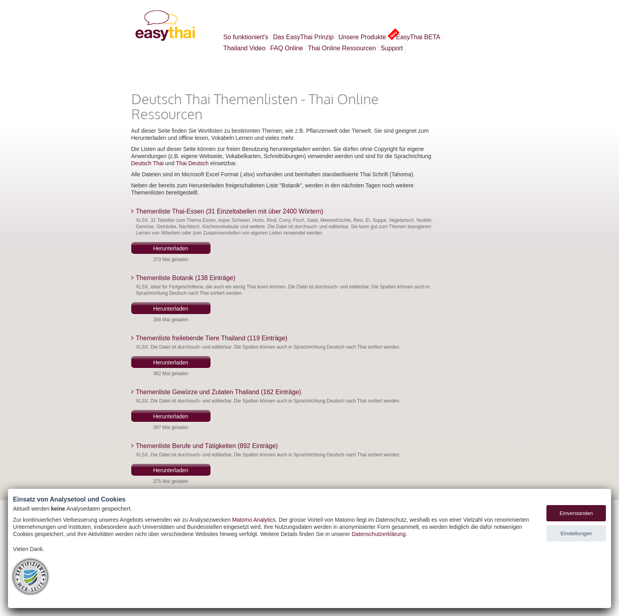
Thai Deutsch (192, 163)
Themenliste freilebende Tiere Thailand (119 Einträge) (211, 338)
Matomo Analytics (254, 520)
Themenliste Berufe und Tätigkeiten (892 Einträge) (207, 445)
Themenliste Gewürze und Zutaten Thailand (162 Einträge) (218, 392)
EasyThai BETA (417, 36)
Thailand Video (244, 48)
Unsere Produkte (362, 37)
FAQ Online (286, 48)
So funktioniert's (245, 37)
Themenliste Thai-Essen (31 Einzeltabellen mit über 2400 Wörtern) (230, 211)
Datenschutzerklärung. (379, 534)
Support (392, 48)
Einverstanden (576, 513)
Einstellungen (576, 533)
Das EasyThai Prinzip (303, 37)
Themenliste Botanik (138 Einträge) (186, 278)
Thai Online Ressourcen (342, 48)
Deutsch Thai (147, 163)
